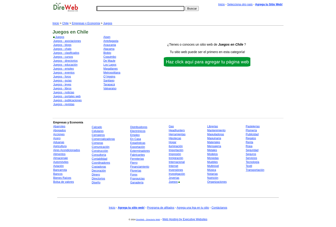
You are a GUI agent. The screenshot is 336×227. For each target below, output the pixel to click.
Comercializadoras (103, 139)
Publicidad (252, 134)
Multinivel (213, 166)
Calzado (97, 127)
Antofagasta (110, 41)
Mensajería (214, 146)
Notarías (212, 174)
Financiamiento (139, 166)
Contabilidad (99, 158)
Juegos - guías (62, 80)
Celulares (98, 131)
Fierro (133, 162)
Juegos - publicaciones (67, 100)
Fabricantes (137, 154)
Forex (133, 174)
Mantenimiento (216, 130)
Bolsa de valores (63, 181)
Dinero (96, 174)
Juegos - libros (62, 88)
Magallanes (110, 68)
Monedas (213, 158)
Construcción (100, 150)
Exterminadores (140, 150)
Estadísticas (137, 143)
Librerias (212, 126)
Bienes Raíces (62, 178)
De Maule (109, 60)
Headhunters (177, 130)
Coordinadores (101, 162)
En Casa (135, 139)
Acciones (59, 134)
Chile (65, 23)
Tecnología (252, 162)
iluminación (176, 146)
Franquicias (137, 178)
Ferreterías (137, 158)
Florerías (135, 170)
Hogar (172, 142)
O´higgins (109, 76)
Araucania (109, 45)
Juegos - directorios (65, 60)
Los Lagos (109, 64)
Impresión (175, 154)
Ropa (249, 146)
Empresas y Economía (86, 23)
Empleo (135, 135)
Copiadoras (99, 166)
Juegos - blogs (62, 45)
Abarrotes (59, 126)
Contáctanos (219, 207)
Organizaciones (217, 181)
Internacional (177, 162)
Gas (171, 126)
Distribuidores (138, 127)
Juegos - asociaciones (67, 41)
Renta (249, 142)
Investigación (177, 174)
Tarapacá (109, 84)
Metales (212, 150)
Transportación (255, 170)
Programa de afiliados (160, 207)
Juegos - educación (65, 64)
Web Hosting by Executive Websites (184, 219)
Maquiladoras (215, 134)
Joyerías (174, 178)
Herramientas (177, 134)
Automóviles (60, 162)
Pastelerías (253, 126)
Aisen (106, 37)
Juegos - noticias (63, 92)
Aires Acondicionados (66, 150)
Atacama (108, 49)
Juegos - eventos (63, 72)
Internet (173, 166)
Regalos (251, 138)
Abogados (59, 130)
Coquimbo (109, 56)
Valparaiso (109, 88)
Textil (249, 166)
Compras (97, 143)
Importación (176, 150)
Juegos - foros (62, 76)
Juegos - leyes (62, 84)
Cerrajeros (98, 135)
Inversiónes (176, 170)
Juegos (107, 23)
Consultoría (99, 154)
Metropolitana (111, 72)
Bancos (58, 174)
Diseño (96, 182)
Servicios (251, 158)
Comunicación (100, 147)
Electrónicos (137, 131)
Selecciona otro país (240, 4)
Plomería (251, 130)
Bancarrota (60, 170)
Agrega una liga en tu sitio (193, 207)
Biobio (107, 52)
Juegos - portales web (66, 96)
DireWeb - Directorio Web (148, 219)
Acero (56, 138)
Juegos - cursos (63, 56)
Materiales (213, 142)
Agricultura (59, 146)
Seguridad (252, 150)
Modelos (212, 154)
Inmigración (176, 158)
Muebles (212, 162)
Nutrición (212, 178)
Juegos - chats (62, 49)
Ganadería (137, 182)
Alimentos (59, 154)
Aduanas (58, 142)
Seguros (251, 154)
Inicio (221, 4)
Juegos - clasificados (66, 52)
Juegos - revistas (63, 104)
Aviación (58, 166)
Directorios (98, 178)
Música (211, 170)
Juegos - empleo (63, 68)
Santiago (108, 80)
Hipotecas (175, 138)
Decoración (99, 170)
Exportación (137, 147)
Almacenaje (60, 158)
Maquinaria (214, 138)
